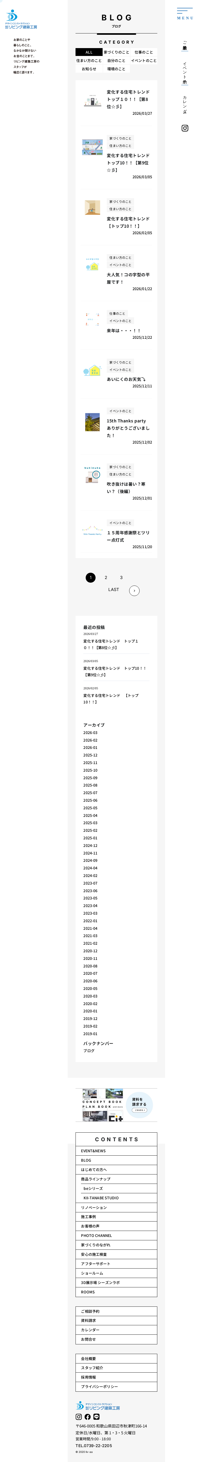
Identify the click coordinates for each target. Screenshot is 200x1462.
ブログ (88, 1050)
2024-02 (90, 875)
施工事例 (88, 1216)
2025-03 (90, 822)
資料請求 (88, 1320)
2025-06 (90, 800)
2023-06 (90, 890)
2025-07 (90, 792)
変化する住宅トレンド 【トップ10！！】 (111, 698)
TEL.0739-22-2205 (94, 1445)
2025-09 (90, 777)
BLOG (86, 1160)
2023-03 (90, 913)
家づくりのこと (116, 52)
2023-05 (90, 898)
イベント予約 (185, 68)
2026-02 (90, 740)
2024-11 (90, 853)
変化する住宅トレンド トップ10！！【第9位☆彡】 (115, 671)
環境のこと (116, 68)
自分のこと (116, 60)
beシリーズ (93, 1188)
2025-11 (90, 762)
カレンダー (90, 1329)
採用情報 (88, 1377)
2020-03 (90, 996)
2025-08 (90, 785)
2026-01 (90, 747)
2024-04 (90, 867)
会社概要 (88, 1358)
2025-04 (90, 815)
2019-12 (90, 1018)
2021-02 (90, 943)
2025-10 (90, 770)
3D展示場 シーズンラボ (100, 1282)
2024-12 (90, 845)
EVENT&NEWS (93, 1150)
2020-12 (90, 950)
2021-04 (90, 928)
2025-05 (90, 807)
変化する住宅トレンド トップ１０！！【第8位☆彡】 (111, 644)
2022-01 (90, 920)
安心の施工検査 (94, 1254)
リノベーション (94, 1207)
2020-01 (90, 1010)
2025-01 (90, 837)
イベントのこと (144, 60)
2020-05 (90, 988)
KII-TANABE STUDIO (101, 1197)
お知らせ (89, 68)
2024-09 (90, 860)
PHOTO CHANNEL (96, 1235)
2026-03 (90, 732)
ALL (89, 52)
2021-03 (90, 935)
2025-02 (90, 830)
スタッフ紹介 (92, 1367)
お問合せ (88, 1339)
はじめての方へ (94, 1169)
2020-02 (90, 1003)
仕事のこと (144, 52)
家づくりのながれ (95, 1244)
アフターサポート (95, 1263)
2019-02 (90, 1026)
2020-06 (90, 980)
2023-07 (90, 883)
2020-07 (90, 973)
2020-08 (90, 965)
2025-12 (90, 755)
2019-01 (90, 1033)
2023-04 (90, 905)
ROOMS (88, 1291)
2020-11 (90, 958)
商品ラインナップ (95, 1179)
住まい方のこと (89, 60)
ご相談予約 (90, 1311)
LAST (113, 589)
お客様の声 (90, 1226)
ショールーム (92, 1273)
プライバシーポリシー (99, 1386)
